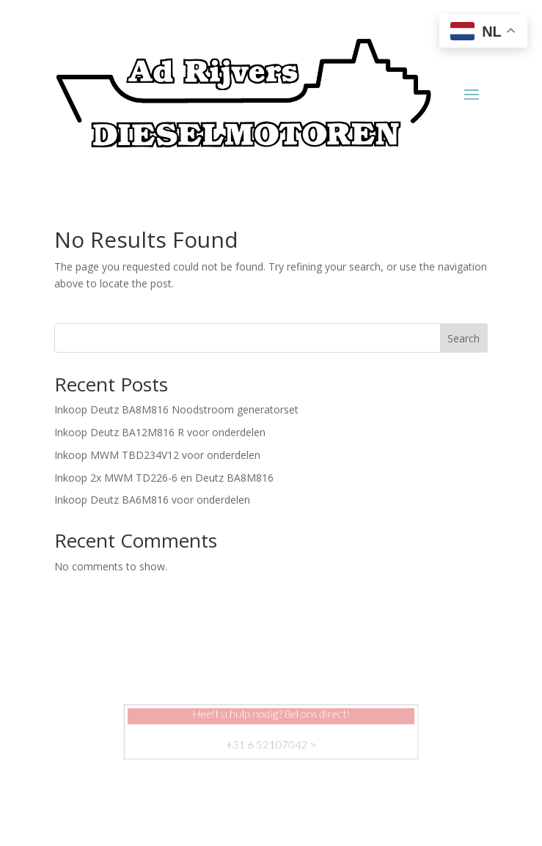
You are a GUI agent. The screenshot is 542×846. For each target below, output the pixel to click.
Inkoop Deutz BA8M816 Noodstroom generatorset (176, 409)
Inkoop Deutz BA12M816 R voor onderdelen (159, 432)
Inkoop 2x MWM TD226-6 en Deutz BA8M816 (164, 478)
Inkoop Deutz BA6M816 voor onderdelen (152, 500)
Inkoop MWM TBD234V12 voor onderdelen (157, 455)
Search (463, 338)
